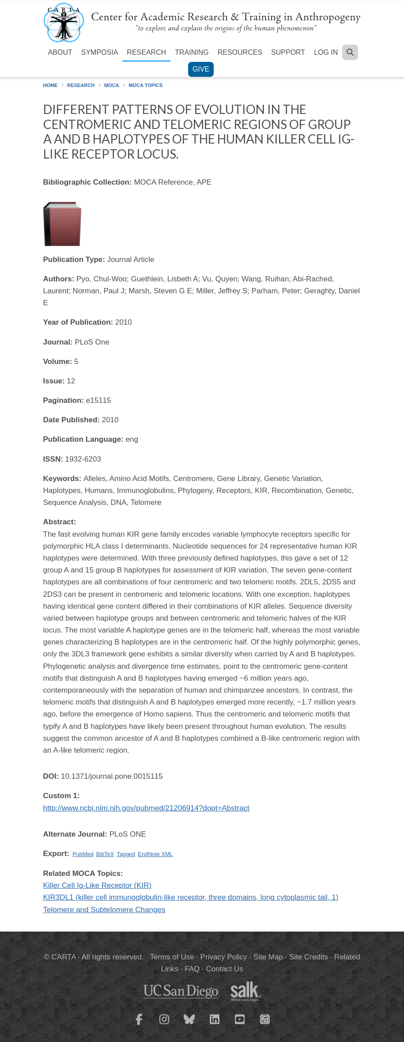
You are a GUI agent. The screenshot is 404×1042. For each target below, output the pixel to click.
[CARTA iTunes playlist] (265, 1019)
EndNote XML (155, 854)
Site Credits (308, 957)
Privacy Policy (223, 957)
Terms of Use (172, 957)
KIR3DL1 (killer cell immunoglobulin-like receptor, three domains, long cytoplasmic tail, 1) (191, 897)
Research (146, 52)
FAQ (192, 969)
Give (201, 69)
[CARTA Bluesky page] (189, 1025)
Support (288, 52)
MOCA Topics (145, 85)
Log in (326, 52)
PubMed (83, 854)
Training (191, 52)
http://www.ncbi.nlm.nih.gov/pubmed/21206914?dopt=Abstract (146, 808)
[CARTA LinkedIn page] (215, 1025)
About (60, 52)
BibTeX (105, 854)
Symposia (99, 52)
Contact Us (224, 969)
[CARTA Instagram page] (164, 1025)
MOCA (111, 85)
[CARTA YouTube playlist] (240, 1025)
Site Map (268, 957)
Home (50, 85)
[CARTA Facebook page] (139, 1025)
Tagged (126, 854)
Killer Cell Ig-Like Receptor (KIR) (97, 885)
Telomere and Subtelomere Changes (104, 910)
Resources (240, 52)
